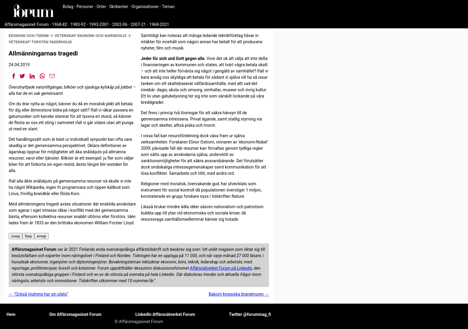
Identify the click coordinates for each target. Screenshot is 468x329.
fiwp (28, 236)
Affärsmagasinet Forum (26, 24)
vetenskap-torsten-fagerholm (40, 42)
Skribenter (118, 6)
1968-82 (59, 24)
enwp (41, 236)
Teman (168, 6)
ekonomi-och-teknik (29, 35)
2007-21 (138, 24)
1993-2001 (99, 24)
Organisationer (145, 6)
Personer (85, 6)
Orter (101, 6)
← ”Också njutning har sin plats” (38, 294)
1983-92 (78, 24)
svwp (15, 236)
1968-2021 (159, 24)
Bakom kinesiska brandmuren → (239, 294)
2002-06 (119, 24)
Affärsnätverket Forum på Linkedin (221, 268)
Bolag (68, 6)
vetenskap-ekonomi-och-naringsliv (91, 35)
